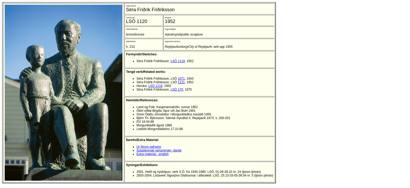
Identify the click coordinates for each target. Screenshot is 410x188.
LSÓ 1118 (155, 86)
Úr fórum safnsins (148, 147)
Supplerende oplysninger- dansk (158, 150)
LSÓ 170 (177, 89)
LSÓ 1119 (178, 61)
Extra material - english (152, 154)
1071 (181, 78)
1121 (181, 82)
